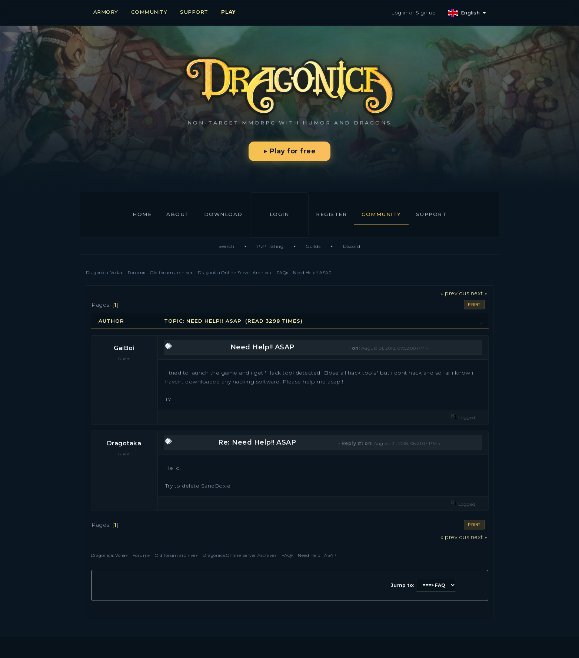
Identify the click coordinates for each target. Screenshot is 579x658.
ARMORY (105, 12)
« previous (454, 293)
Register (331, 214)
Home (142, 214)
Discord (351, 246)
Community (381, 214)
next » (479, 293)
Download (223, 214)
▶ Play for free (289, 151)
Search (226, 246)
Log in (399, 13)
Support (431, 214)
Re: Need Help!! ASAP (257, 442)
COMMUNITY (149, 12)
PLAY (228, 12)
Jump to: (403, 585)
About (177, 214)
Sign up (426, 13)
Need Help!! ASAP (262, 347)
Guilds (313, 246)
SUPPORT (194, 12)
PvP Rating (270, 246)
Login (279, 214)
